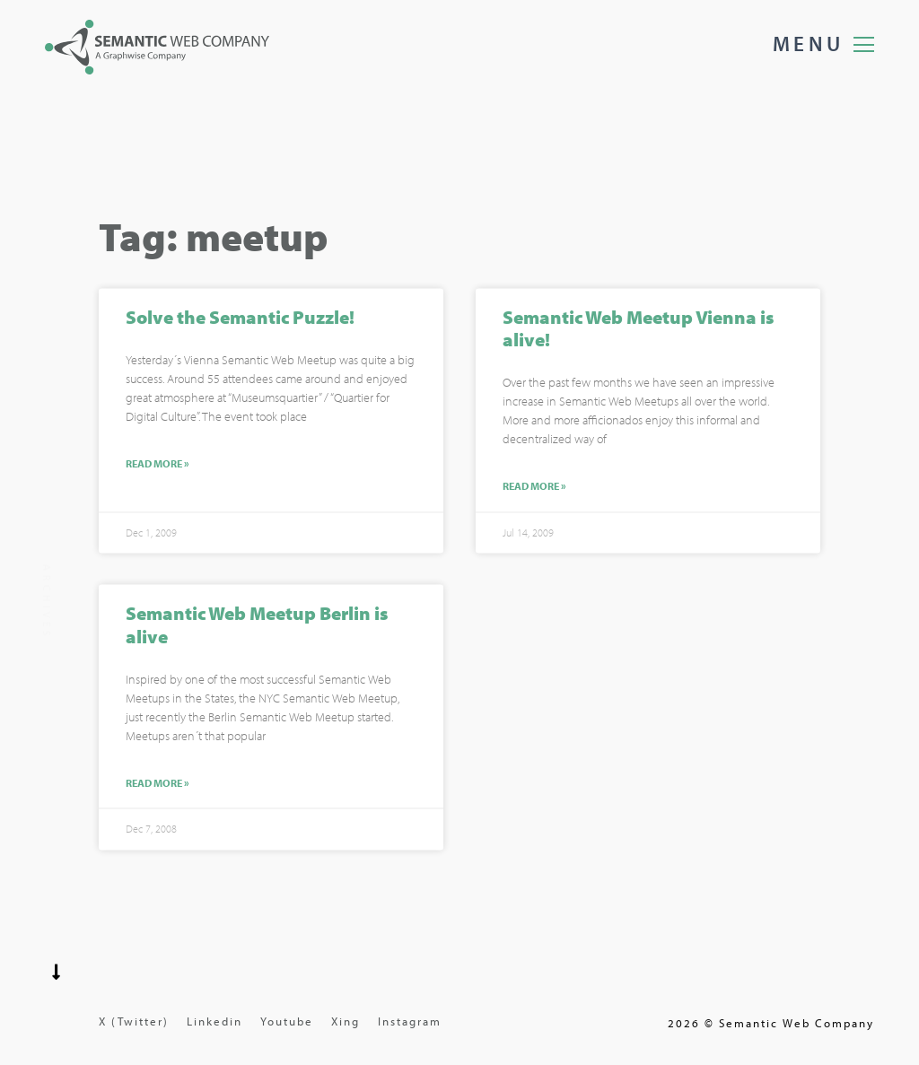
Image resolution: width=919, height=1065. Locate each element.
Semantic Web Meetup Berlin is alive (257, 627)
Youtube (286, 1021)
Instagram (410, 1021)
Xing (345, 1021)
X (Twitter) (134, 1021)
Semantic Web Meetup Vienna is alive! (638, 330)
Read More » (157, 466)
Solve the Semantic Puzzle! (240, 318)
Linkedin (214, 1021)
